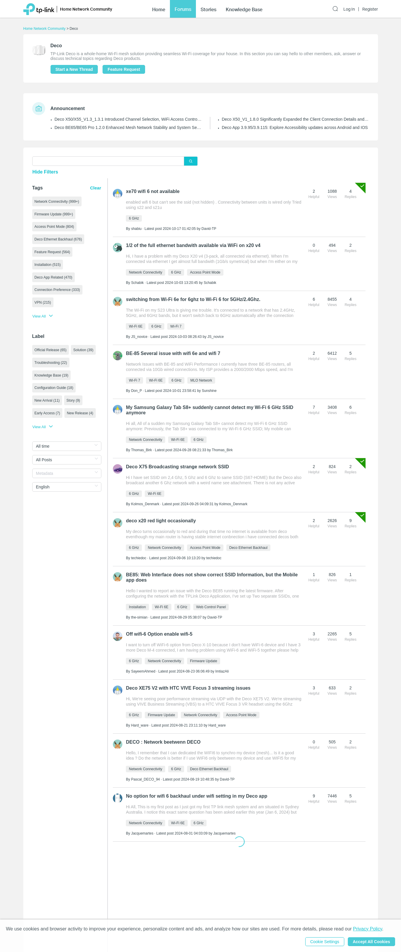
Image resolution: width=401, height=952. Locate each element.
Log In (349, 9)
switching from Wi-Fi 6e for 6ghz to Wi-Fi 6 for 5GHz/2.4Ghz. (193, 299)
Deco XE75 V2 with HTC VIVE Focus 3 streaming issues (188, 688)
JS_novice (139, 337)
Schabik (137, 283)
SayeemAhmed (143, 671)
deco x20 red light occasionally (161, 520)
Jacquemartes (142, 833)
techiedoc (138, 558)
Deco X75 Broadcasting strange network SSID (177, 466)
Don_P (136, 391)
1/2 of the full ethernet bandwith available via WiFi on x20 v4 (193, 245)
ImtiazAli (221, 671)
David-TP (209, 229)
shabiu (136, 229)
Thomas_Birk (141, 450)
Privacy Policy (367, 928)
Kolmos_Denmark (145, 504)
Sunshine (209, 391)
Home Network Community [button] (86, 9)
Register (370, 9)
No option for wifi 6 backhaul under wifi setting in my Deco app (196, 796)
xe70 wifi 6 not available (152, 191)
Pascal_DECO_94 (145, 779)
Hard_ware (140, 725)
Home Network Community (44, 29)
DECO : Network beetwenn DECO (163, 742)
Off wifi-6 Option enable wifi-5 (159, 634)
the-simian (139, 617)
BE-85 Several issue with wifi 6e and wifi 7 (173, 353)
